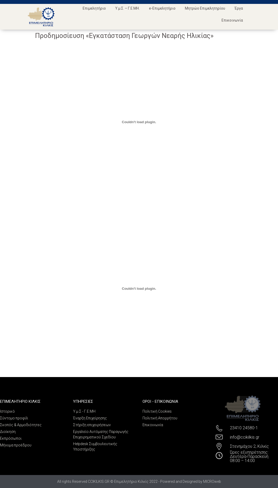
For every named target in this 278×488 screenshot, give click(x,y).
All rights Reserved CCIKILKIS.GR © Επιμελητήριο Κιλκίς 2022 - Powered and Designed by (130, 481)
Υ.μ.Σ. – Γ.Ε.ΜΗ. (127, 8)
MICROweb (212, 481)
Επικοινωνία (232, 20)
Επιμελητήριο (94, 8)
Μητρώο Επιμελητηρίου (205, 8)
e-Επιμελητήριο (162, 8)
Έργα (239, 8)
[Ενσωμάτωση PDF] (139, 122)
